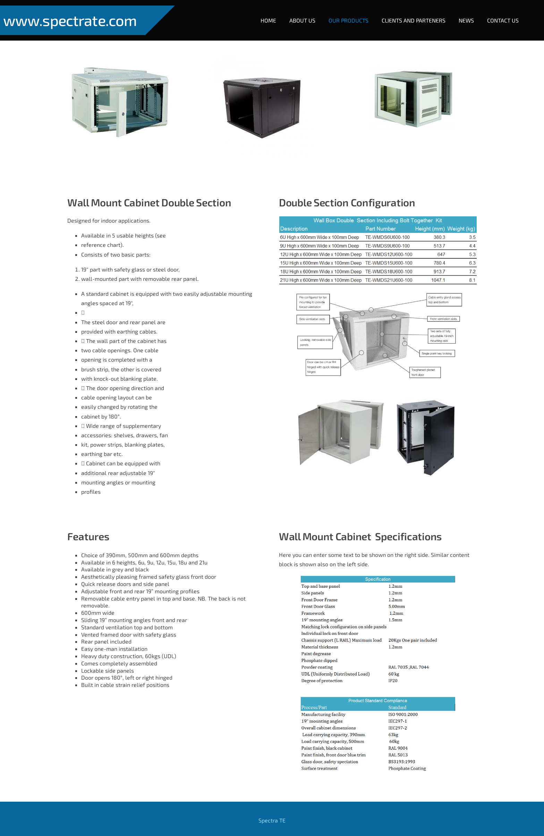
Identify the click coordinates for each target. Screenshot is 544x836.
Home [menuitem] (263, 14)
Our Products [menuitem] (343, 14)
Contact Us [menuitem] (497, 14)
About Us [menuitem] (297, 14)
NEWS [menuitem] (460, 14)
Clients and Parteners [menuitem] (408, 14)
